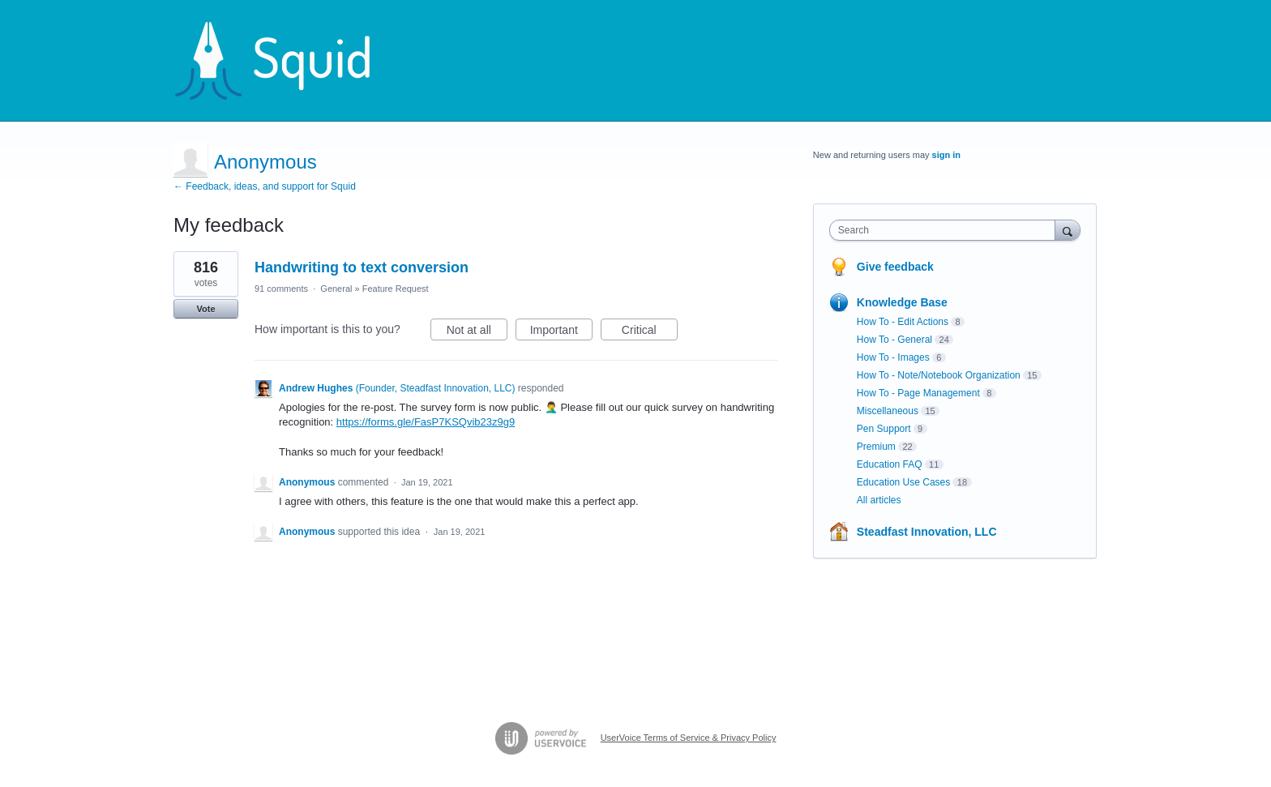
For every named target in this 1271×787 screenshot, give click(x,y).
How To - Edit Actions (902, 321)
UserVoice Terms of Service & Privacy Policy (689, 737)
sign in (946, 155)
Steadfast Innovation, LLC (927, 531)
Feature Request (395, 288)
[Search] (1068, 230)
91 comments (281, 288)
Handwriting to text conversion (362, 267)
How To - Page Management (918, 393)
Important (561, 332)
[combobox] (946, 230)
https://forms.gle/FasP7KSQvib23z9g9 (425, 422)
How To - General (894, 339)
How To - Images (893, 357)
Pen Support (884, 428)
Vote (205, 309)
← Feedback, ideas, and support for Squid (264, 186)
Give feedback (895, 266)
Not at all (477, 332)
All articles (879, 500)
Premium (876, 446)
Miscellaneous (887, 411)
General (336, 288)
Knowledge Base (902, 302)
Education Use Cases (903, 482)
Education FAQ (889, 464)
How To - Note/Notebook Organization (939, 375)
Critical (650, 332)
